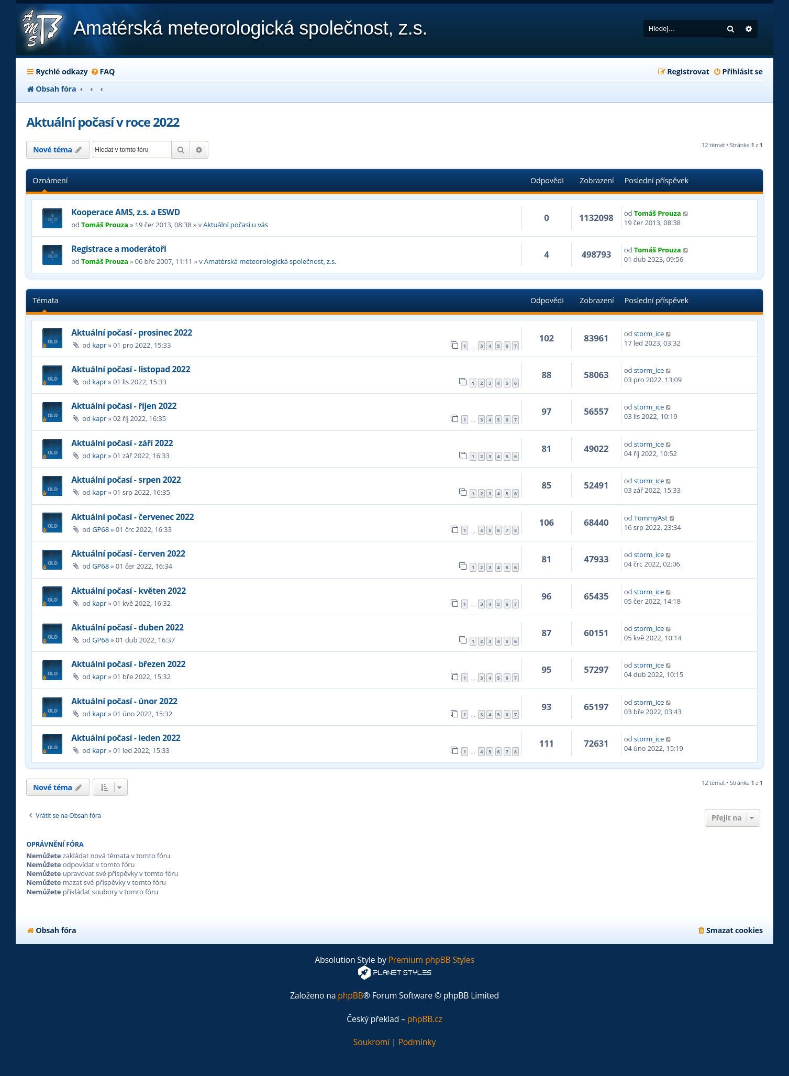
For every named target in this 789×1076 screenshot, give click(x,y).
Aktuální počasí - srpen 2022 (126, 479)
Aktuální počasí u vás (235, 224)
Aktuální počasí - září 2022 (122, 443)
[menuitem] (103, 71)
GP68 (100, 529)
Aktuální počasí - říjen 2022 (123, 406)
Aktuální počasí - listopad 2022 (130, 369)
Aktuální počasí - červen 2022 (128, 553)
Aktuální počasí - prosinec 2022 (131, 332)
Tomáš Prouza (104, 224)
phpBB (350, 995)
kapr (99, 345)
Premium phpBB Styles (431, 960)
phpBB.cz (424, 1019)
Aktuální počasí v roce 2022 (102, 121)
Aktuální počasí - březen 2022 (128, 664)
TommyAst (651, 518)
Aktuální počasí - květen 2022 (128, 590)
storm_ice (649, 333)
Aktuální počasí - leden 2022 (125, 738)
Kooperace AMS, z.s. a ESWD (125, 212)
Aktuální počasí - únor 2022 (124, 701)
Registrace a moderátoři (118, 248)
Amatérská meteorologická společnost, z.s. (270, 261)
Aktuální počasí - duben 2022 (127, 627)
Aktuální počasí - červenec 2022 (132, 517)
